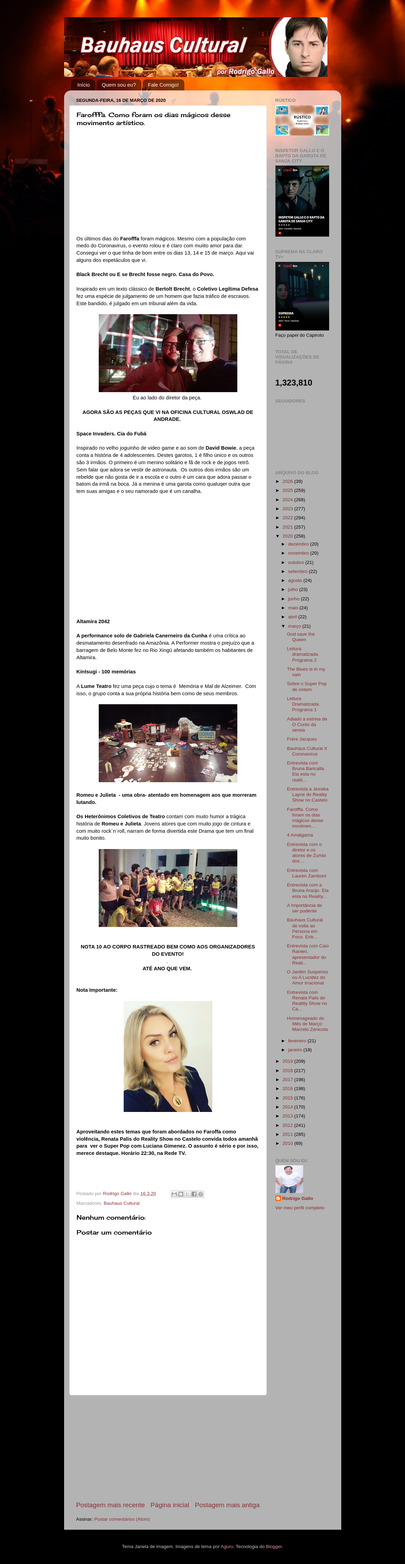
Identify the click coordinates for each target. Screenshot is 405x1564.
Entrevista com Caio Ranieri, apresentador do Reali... (308, 954)
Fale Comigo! (163, 85)
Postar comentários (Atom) (122, 1519)
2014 (288, 1107)
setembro (298, 571)
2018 (288, 1070)
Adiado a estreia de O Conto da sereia (307, 724)
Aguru (227, 1546)
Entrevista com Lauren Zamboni (306, 873)
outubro (297, 562)
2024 (288, 499)
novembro (299, 553)
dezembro (299, 544)
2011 (288, 1134)
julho (293, 589)
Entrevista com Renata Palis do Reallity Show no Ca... (307, 1001)
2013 (288, 1116)
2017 (288, 1079)
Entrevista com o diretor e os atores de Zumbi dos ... (306, 853)
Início (83, 85)
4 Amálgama (300, 835)
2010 (288, 1143)
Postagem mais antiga (227, 1505)
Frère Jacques (302, 739)
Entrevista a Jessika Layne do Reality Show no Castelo (307, 794)
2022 (288, 517)
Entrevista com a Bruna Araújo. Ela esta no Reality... (307, 890)
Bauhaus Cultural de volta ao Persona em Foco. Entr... (305, 928)
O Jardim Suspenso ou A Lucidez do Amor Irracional (307, 977)
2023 (288, 508)
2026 (288, 481)
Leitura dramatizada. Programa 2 (303, 654)
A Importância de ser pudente (304, 908)
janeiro (295, 1049)
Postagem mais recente (110, 1505)
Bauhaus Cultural (122, 1203)
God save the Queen (301, 636)
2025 (288, 490)
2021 (288, 527)
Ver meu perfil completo (300, 1207)
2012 (288, 1125)
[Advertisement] (168, 1448)
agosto (295, 580)
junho (294, 598)
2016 (288, 1088)
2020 (288, 536)
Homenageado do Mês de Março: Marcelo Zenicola (307, 1024)
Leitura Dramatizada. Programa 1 (303, 704)
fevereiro (298, 1040)
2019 (288, 1061)
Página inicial (170, 1505)
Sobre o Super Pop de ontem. (307, 686)
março (295, 626)
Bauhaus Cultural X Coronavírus (307, 751)
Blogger (274, 1546)
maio (294, 607)
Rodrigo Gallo (297, 1198)
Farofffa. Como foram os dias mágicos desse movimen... (305, 818)
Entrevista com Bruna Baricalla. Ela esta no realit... (306, 771)
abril (293, 616)
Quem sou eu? (119, 85)
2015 (288, 1098)
